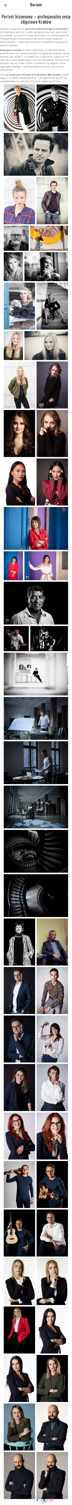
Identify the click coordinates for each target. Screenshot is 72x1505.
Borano (36, 5)
